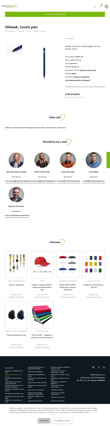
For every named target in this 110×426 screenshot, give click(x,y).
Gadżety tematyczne (35, 401)
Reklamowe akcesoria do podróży (37, 379)
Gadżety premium (57, 390)
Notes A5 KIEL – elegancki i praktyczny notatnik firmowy (42, 336)
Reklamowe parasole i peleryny (59, 383)
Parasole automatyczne (68, 281)
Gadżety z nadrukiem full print (13, 372)
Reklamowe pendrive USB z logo (14, 397)
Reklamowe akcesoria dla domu (14, 390)
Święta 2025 (9, 368)
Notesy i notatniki (93, 281)
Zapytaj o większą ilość (88, 70)
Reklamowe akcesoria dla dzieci (37, 386)
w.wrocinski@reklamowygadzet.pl (17, 215)
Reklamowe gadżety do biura (36, 375)
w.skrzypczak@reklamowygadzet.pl (18, 181)
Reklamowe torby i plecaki (37, 383)
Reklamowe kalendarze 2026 (13, 401)
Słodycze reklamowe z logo (36, 397)
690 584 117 (94, 177)
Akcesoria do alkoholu (36, 390)
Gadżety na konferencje (16, 281)
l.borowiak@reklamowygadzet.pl (68, 181)
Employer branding (57, 401)
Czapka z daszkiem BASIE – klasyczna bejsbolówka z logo (42, 287)
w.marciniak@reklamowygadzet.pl (43, 181)
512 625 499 (42, 177)
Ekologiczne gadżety (35, 372)
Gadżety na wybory (58, 397)
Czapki (42, 281)
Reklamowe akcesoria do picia (60, 379)
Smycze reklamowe (16, 285)
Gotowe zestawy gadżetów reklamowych (60, 368)
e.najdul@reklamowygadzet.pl (94, 181)
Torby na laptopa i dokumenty (16, 331)
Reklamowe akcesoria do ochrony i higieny (14, 386)
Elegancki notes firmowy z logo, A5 (94, 286)
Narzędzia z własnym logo (14, 394)
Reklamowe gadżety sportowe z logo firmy (35, 394)
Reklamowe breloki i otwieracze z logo (58, 372)
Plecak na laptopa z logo (16, 335)
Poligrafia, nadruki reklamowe (57, 386)
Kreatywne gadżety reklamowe (58, 394)
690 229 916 (68, 177)
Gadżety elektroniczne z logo (13, 379)
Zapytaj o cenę (16, 294)
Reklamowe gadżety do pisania (13, 375)
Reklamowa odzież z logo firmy (60, 375)
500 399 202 (16, 177)
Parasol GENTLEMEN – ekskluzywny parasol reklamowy (68, 287)
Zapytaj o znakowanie (81, 77)
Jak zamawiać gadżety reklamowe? (77, 80)
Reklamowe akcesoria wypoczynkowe (13, 383)
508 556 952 (16, 211)
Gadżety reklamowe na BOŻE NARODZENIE (36, 368)
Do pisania (69, 39)
